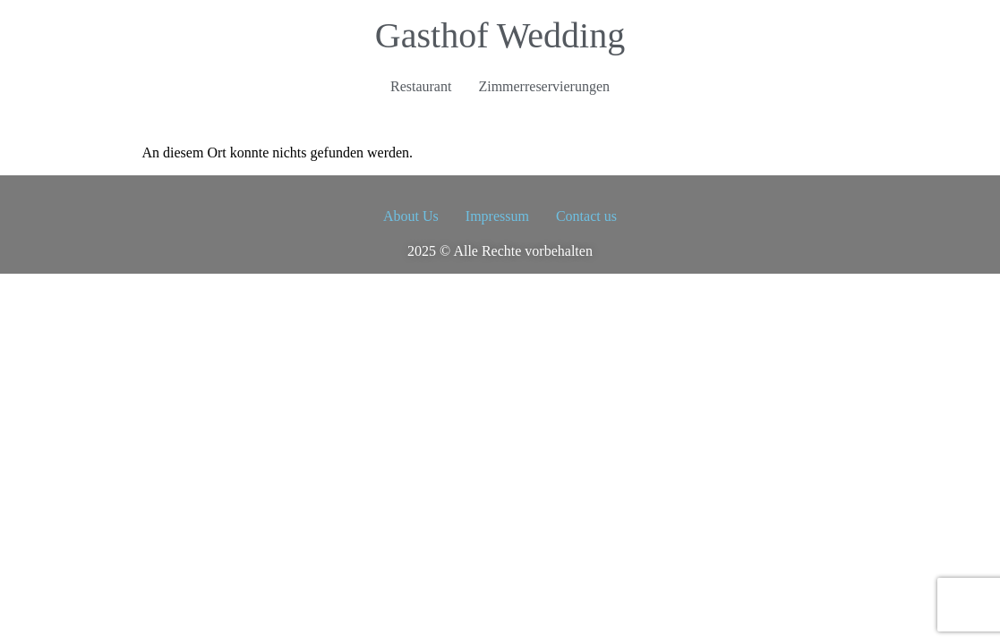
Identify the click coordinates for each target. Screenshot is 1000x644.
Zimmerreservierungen (544, 86)
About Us (411, 216)
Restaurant (420, 86)
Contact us (586, 216)
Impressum (497, 216)
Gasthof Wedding (500, 35)
